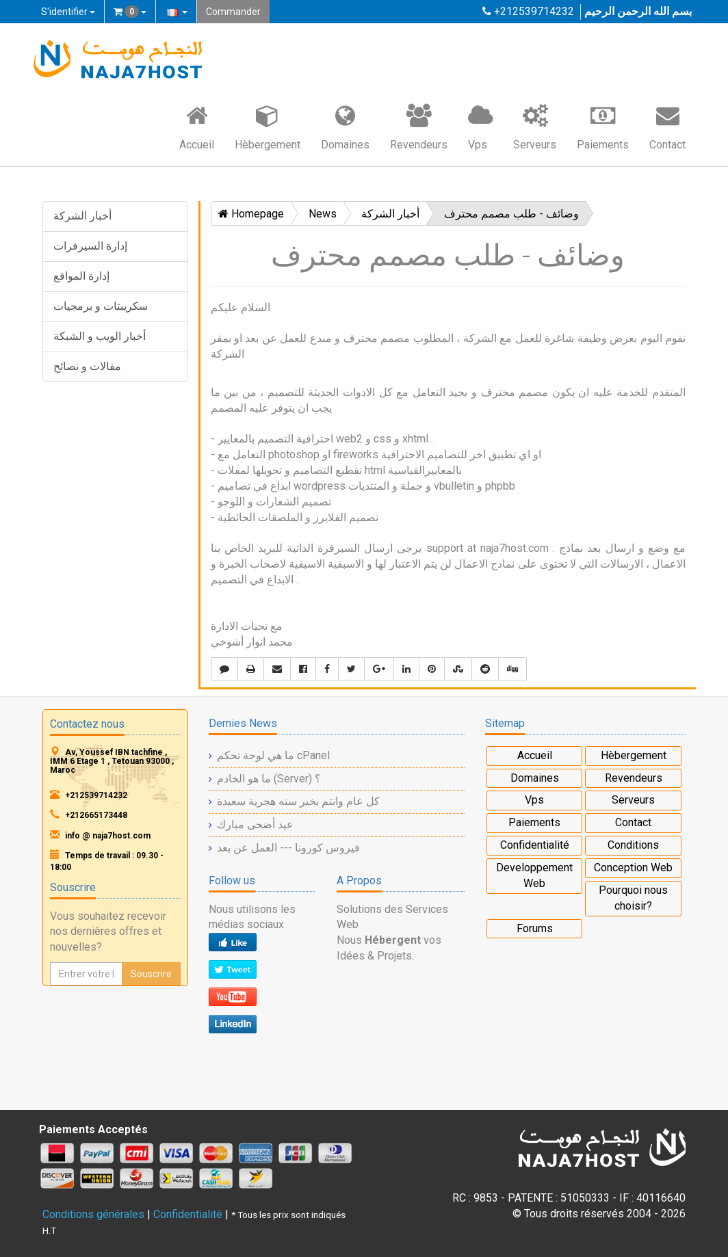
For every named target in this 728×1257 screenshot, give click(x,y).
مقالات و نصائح (87, 366)
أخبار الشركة (82, 215)
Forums (535, 928)
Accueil (196, 126)
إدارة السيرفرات (90, 245)
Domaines (345, 126)
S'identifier (68, 11)
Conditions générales (93, 1214)
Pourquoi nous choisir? (633, 898)
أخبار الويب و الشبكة (99, 336)
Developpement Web (534, 875)
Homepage (251, 213)
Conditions (633, 844)
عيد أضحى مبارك (255, 824)
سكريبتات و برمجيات (100, 306)
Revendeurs (418, 126)
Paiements (603, 126)
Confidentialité (534, 844)
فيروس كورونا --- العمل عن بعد (288, 847)
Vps (480, 126)
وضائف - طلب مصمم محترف (511, 213)
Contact (667, 126)
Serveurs (534, 126)
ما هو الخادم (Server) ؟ (269, 778)
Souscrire (151, 973)
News (323, 213)
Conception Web (633, 867)
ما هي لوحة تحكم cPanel (273, 755)
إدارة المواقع (81, 275)
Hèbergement (267, 126)
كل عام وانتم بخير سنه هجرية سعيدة (298, 801)
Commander (233, 11)
